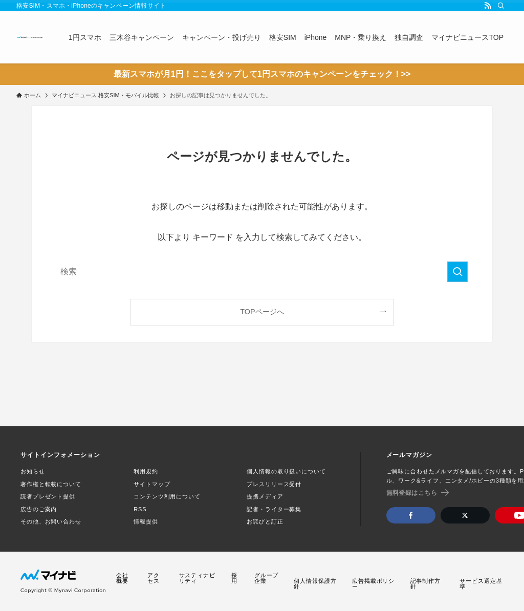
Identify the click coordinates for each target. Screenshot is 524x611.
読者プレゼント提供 (47, 496)
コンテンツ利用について (167, 496)
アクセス (153, 578)
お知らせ (32, 471)
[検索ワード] (262, 271)
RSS (140, 509)
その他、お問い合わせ (50, 521)
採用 (234, 578)
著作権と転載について (50, 484)
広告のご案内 (38, 509)
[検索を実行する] (457, 271)
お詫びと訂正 (265, 521)
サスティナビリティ (197, 578)
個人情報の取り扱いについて (286, 471)
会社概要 (122, 578)
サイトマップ (152, 484)
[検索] (501, 5)
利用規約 (146, 471)
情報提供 (146, 521)
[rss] (487, 5)
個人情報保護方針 (315, 584)
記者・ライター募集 (274, 509)
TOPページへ (261, 312)
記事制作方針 (425, 584)
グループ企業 (266, 578)
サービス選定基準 (481, 584)
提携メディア (265, 496)
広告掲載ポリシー (373, 584)
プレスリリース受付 (274, 484)
